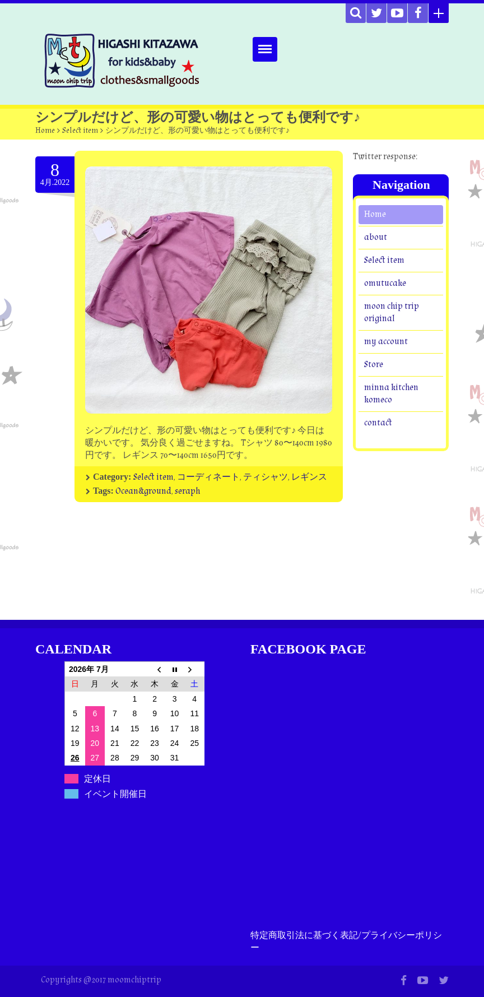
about (375, 237)
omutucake (385, 283)
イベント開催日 (115, 794)
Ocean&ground (143, 491)
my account (386, 341)
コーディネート (208, 477)
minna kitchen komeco (391, 394)
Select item (80, 131)
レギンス (309, 477)
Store (373, 364)
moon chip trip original (391, 312)
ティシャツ (265, 477)
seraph (187, 491)
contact (378, 423)
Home (45, 131)
